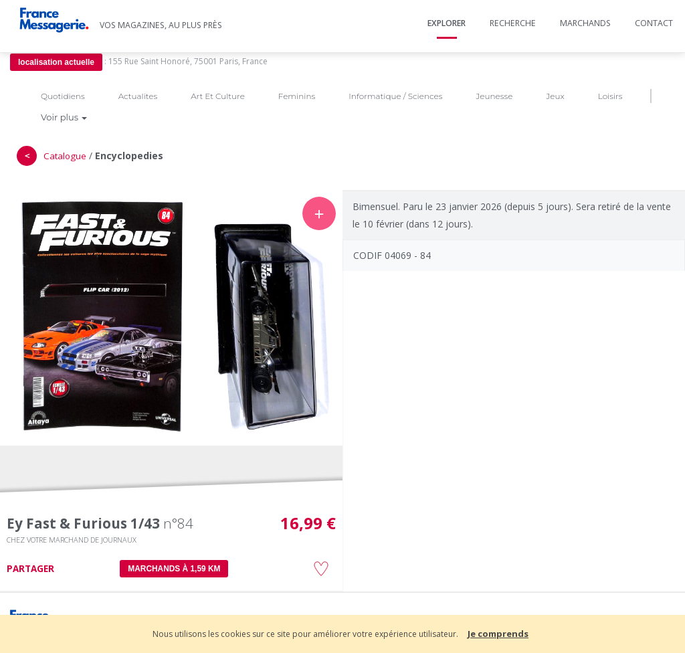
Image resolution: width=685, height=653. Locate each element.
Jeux (555, 96)
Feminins (296, 96)
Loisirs (610, 96)
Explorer (446, 23)
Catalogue (64, 156)
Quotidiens (63, 96)
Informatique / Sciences (395, 96)
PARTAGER (30, 569)
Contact (654, 23)
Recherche (513, 23)
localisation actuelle (56, 62)
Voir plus (64, 117)
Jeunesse (494, 96)
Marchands (585, 23)
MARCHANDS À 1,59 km (174, 568)
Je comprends (498, 634)
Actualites (137, 96)
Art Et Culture (218, 96)
